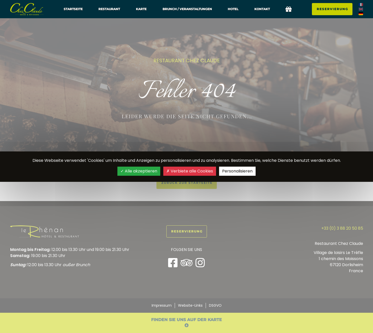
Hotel (233, 9)
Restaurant (109, 9)
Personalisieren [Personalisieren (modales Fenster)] (237, 171)
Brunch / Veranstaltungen (187, 9)
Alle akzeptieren (138, 171)
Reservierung (332, 9)
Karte (141, 9)
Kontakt (262, 9)
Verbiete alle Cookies (189, 171)
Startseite (73, 9)
